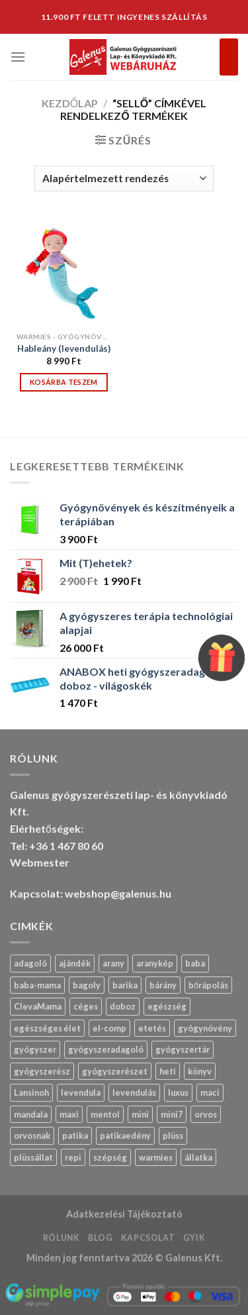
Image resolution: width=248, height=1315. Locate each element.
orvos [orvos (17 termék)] (205, 1114)
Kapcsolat (148, 1238)
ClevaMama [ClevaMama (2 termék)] (38, 1006)
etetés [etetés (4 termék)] (152, 1028)
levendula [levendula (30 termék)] (81, 1092)
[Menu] (18, 56)
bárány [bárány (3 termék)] (163, 985)
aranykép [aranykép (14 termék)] (154, 963)
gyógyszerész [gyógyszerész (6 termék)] (42, 1071)
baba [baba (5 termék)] (195, 963)
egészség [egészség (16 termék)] (166, 1006)
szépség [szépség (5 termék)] (110, 1157)
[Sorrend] (124, 178)
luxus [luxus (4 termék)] (178, 1092)
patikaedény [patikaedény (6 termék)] (125, 1135)
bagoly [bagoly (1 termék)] (87, 985)
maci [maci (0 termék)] (210, 1092)
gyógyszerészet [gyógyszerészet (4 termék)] (114, 1071)
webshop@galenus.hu (118, 893)
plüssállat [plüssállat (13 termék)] (33, 1157)
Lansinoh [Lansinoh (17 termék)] (31, 1092)
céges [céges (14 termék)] (85, 1006)
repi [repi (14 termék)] (73, 1157)
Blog (100, 1238)
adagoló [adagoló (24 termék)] (30, 963)
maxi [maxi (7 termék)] (69, 1114)
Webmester (39, 862)
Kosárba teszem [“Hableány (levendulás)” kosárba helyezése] (64, 382)
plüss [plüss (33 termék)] (173, 1135)
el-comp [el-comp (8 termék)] (109, 1028)
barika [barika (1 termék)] (125, 985)
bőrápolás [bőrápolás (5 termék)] (208, 985)
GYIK (194, 1238)
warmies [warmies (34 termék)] (156, 1157)
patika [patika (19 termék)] (75, 1135)
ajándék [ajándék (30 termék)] (75, 963)
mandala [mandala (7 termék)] (31, 1114)
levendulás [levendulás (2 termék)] (134, 1092)
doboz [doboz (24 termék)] (123, 1006)
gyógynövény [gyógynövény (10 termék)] (205, 1028)
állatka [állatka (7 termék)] (198, 1157)
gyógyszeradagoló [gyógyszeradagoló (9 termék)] (106, 1049)
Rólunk (61, 1238)
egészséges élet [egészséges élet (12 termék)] (47, 1028)
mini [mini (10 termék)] (140, 1114)
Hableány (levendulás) (63, 348)
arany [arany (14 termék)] (113, 963)
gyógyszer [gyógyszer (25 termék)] (35, 1049)
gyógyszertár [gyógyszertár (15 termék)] (182, 1049)
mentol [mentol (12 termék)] (105, 1114)
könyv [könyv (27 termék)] (200, 1071)
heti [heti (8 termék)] (167, 1071)
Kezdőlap (70, 103)
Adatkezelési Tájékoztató (124, 1214)
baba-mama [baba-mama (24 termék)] (37, 985)
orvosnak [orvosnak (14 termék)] (32, 1135)
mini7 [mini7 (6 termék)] (172, 1114)
